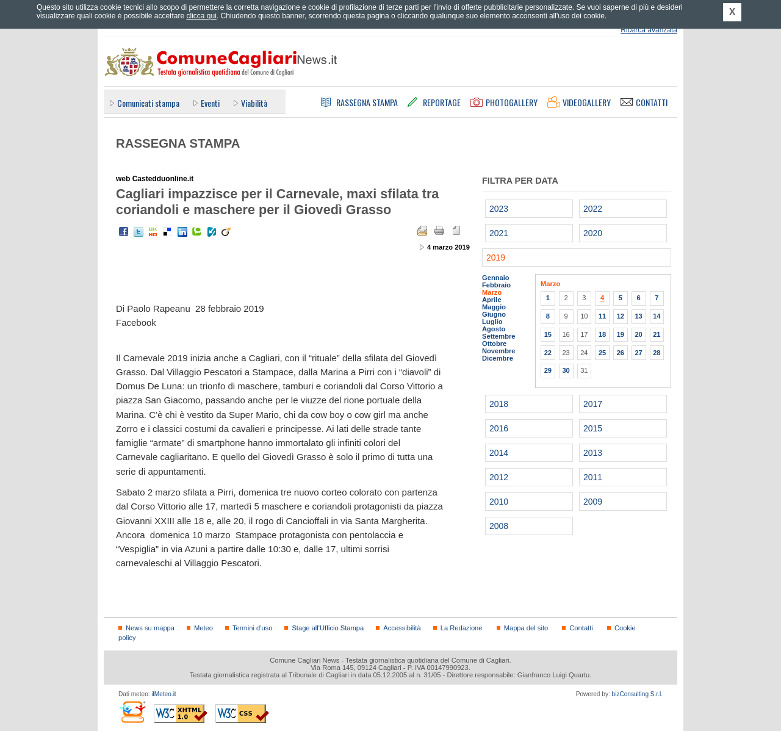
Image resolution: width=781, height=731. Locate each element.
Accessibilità (401, 628)
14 (656, 316)
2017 (592, 404)
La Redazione (462, 628)
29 (548, 370)
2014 (498, 453)
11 (602, 316)
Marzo (492, 292)
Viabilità (254, 102)
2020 (592, 233)
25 (602, 352)
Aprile (492, 299)
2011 (592, 477)
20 (638, 334)
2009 (592, 501)
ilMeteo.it (163, 694)
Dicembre (497, 358)
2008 (498, 526)
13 (638, 316)
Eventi (210, 102)
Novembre (499, 351)
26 (620, 352)
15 (548, 334)
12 (620, 316)
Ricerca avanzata (649, 30)
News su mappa (150, 628)
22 (548, 352)
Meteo (203, 628)
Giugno (494, 314)
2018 (498, 404)
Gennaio (495, 277)
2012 (498, 477)
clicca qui (201, 16)
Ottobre (494, 343)
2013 (592, 453)
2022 (592, 209)
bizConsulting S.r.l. (637, 694)
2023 (498, 209)
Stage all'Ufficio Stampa (328, 628)
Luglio (492, 321)
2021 (498, 233)
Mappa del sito (526, 628)
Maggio (494, 307)
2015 (592, 428)
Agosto (493, 329)
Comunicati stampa (148, 102)
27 (638, 352)
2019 (495, 257)
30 (565, 370)
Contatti (580, 628)
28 (656, 352)
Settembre (499, 336)
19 (620, 334)
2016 (498, 428)
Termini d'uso (252, 628)
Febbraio (496, 285)
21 (656, 334)
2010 (498, 501)
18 (602, 334)
